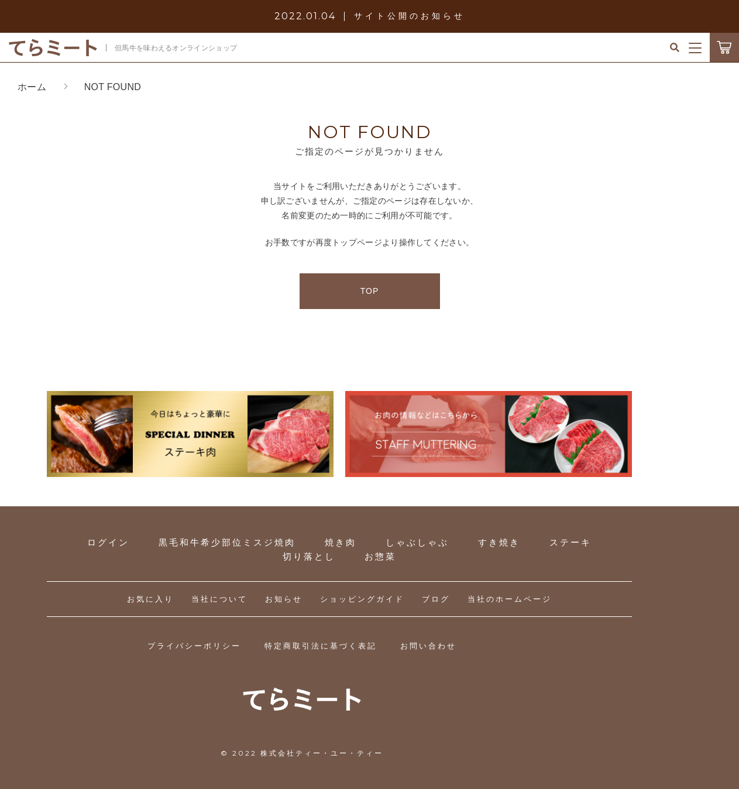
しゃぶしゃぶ (417, 542)
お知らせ (284, 599)
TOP (369, 291)
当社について (219, 599)
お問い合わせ (428, 646)
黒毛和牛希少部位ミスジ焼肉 (227, 542)
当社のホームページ (510, 599)
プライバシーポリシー (194, 646)
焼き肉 (340, 542)
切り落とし (309, 556)
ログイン (108, 542)
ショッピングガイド (362, 599)
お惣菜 (380, 556)
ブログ (436, 599)
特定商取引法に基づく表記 (320, 646)
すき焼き (499, 542)
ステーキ (570, 542)
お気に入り (150, 599)
